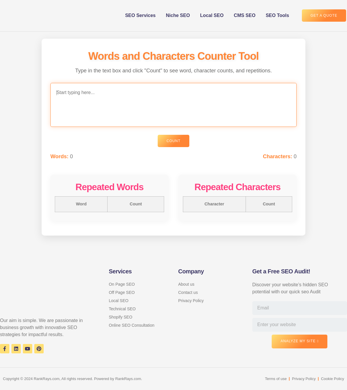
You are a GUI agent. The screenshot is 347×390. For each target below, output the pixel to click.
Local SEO (212, 15)
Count (173, 141)
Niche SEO (178, 15)
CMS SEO (245, 15)
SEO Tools (277, 15)
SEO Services (140, 15)
